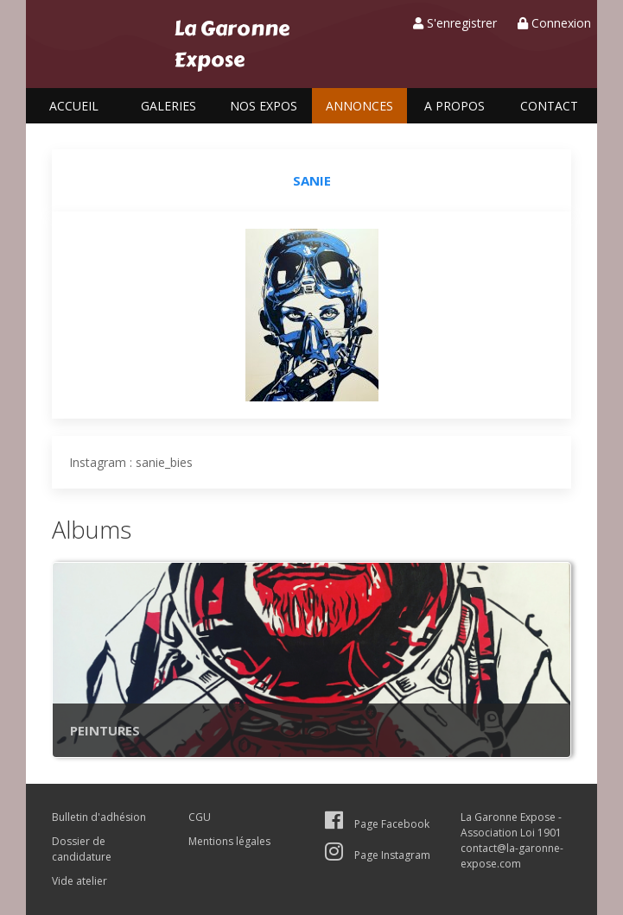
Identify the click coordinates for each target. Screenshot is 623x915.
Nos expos (263, 106)
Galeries (168, 106)
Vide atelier (79, 881)
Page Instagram (377, 855)
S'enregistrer (455, 23)
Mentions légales (229, 841)
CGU (199, 817)
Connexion (554, 23)
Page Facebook (377, 824)
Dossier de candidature (81, 849)
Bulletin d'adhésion (99, 817)
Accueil (74, 106)
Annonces (359, 106)
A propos (454, 106)
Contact (549, 106)
